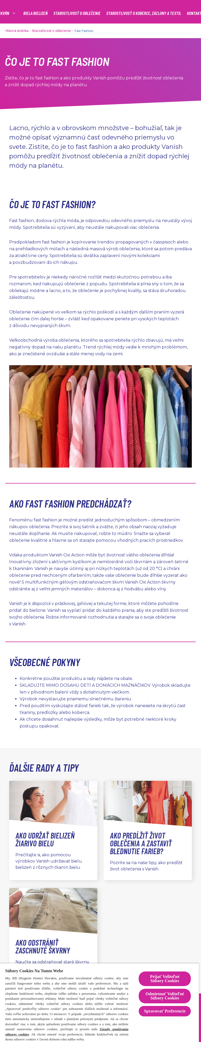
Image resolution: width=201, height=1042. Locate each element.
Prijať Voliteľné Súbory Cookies (165, 978)
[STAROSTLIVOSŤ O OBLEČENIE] (77, 13)
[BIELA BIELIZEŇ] (35, 13)
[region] (99, 1002)
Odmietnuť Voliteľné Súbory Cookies (165, 996)
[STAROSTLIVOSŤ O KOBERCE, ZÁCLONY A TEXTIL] (143, 13)
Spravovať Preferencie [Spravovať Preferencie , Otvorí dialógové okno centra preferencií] (164, 1011)
